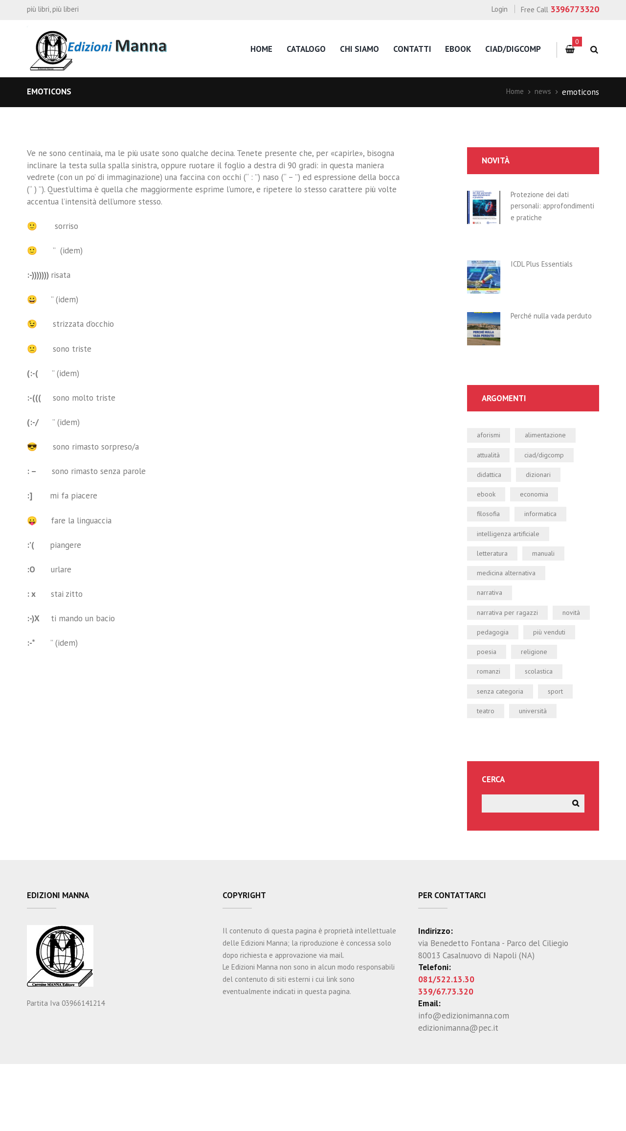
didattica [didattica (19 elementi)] (492, 497)
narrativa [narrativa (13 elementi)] (492, 624)
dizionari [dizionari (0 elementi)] (547, 497)
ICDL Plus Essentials (546, 275)
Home (511, 92)
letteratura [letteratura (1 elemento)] (496, 582)
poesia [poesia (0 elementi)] (552, 688)
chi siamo (359, 49)
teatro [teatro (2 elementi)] (488, 774)
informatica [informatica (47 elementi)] (549, 539)
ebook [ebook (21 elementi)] (488, 518)
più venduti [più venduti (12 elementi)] (496, 688)
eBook (458, 49)
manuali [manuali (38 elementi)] (554, 582)
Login (500, 9)
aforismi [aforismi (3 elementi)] (491, 454)
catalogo (306, 49)
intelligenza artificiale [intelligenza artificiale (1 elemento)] (516, 560)
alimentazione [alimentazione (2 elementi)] (555, 454)
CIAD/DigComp (513, 49)
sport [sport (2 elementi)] (567, 752)
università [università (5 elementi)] (541, 774)
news (542, 92)
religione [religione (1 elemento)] (492, 710)
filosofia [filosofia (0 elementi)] (490, 539)
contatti (412, 49)
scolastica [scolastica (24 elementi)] (494, 731)
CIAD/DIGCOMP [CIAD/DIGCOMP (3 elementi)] (556, 475)
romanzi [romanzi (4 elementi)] (547, 710)
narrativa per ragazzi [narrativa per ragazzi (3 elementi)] (513, 646)
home (261, 49)
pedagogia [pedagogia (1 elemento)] (541, 667)
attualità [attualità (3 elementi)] (492, 475)
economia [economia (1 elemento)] (541, 518)
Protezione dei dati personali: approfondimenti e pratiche (545, 211)
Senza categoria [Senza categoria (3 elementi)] (505, 752)
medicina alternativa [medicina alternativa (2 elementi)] (513, 603)
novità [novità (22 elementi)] (488, 667)
